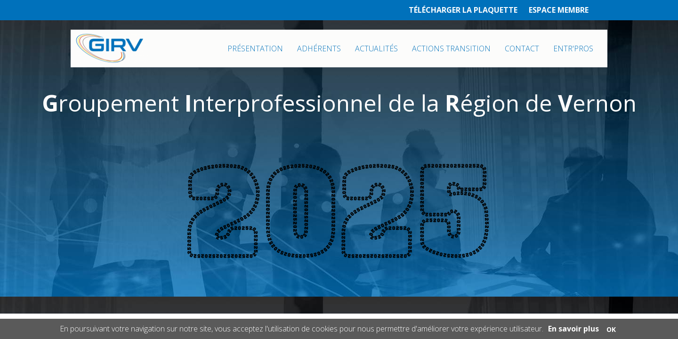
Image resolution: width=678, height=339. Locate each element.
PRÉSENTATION (255, 48)
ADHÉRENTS (319, 48)
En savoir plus (573, 328)
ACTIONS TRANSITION (451, 48)
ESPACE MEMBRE (559, 10)
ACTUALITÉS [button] (376, 48)
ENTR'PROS (573, 48)
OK (611, 329)
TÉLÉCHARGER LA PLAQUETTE (463, 10)
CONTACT (522, 48)
